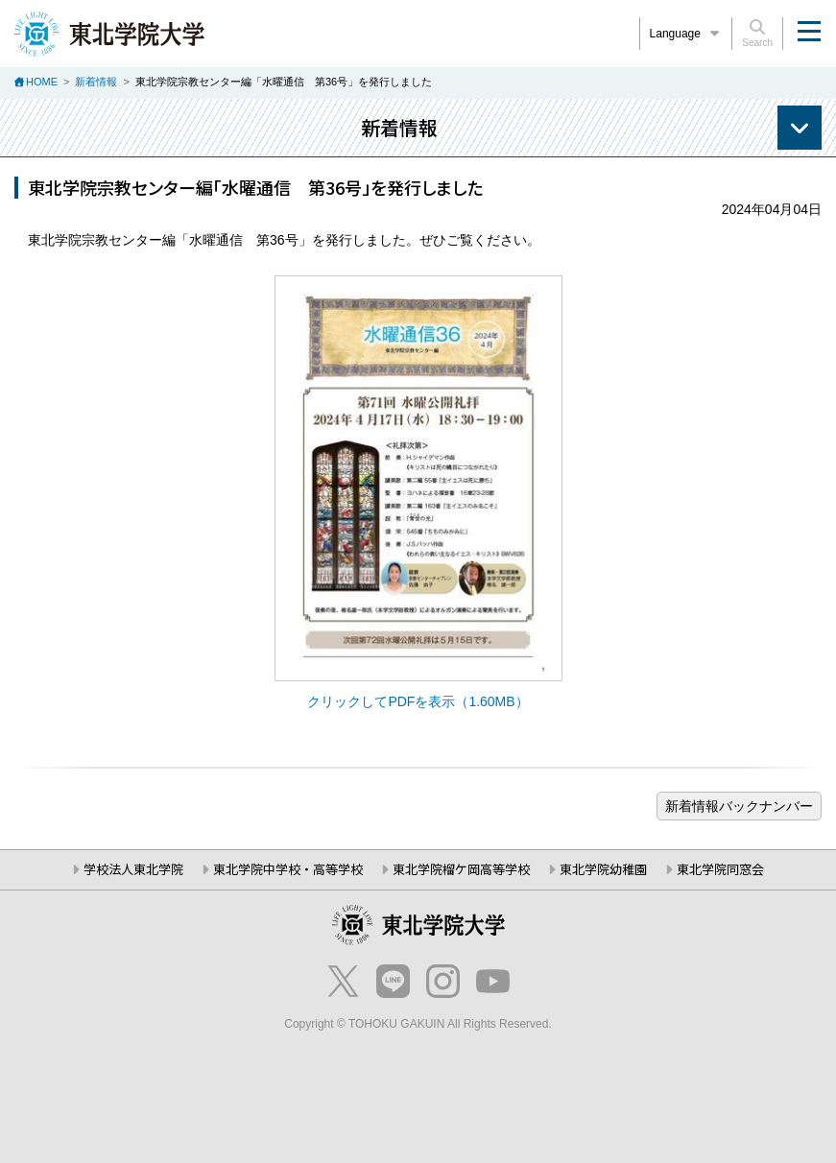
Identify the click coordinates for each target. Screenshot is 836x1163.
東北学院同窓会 (720, 869)
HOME (42, 81)
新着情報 (96, 81)
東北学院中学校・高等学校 (288, 869)
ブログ (739, 806)
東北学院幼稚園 (603, 869)
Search (757, 33)
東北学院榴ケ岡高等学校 (461, 869)
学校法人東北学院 (133, 869)
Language (686, 33)
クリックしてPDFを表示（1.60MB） (417, 701)
